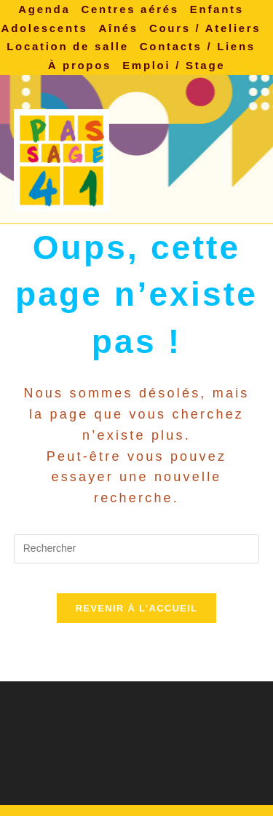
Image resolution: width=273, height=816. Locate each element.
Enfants (217, 9)
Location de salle (68, 46)
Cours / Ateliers (205, 28)
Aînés (118, 28)
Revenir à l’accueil (137, 608)
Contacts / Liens (198, 46)
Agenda (44, 9)
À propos (79, 65)
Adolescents (44, 28)
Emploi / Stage (173, 65)
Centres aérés (129, 9)
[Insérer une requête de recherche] (137, 548)
